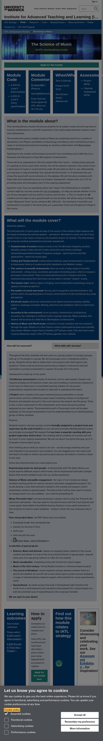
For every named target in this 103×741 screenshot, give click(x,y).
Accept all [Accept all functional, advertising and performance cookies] (80, 714)
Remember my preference (80, 721)
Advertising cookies (19, 726)
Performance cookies (20, 732)
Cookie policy (12, 709)
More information (80, 728)
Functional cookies (18, 720)
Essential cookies (17, 713)
